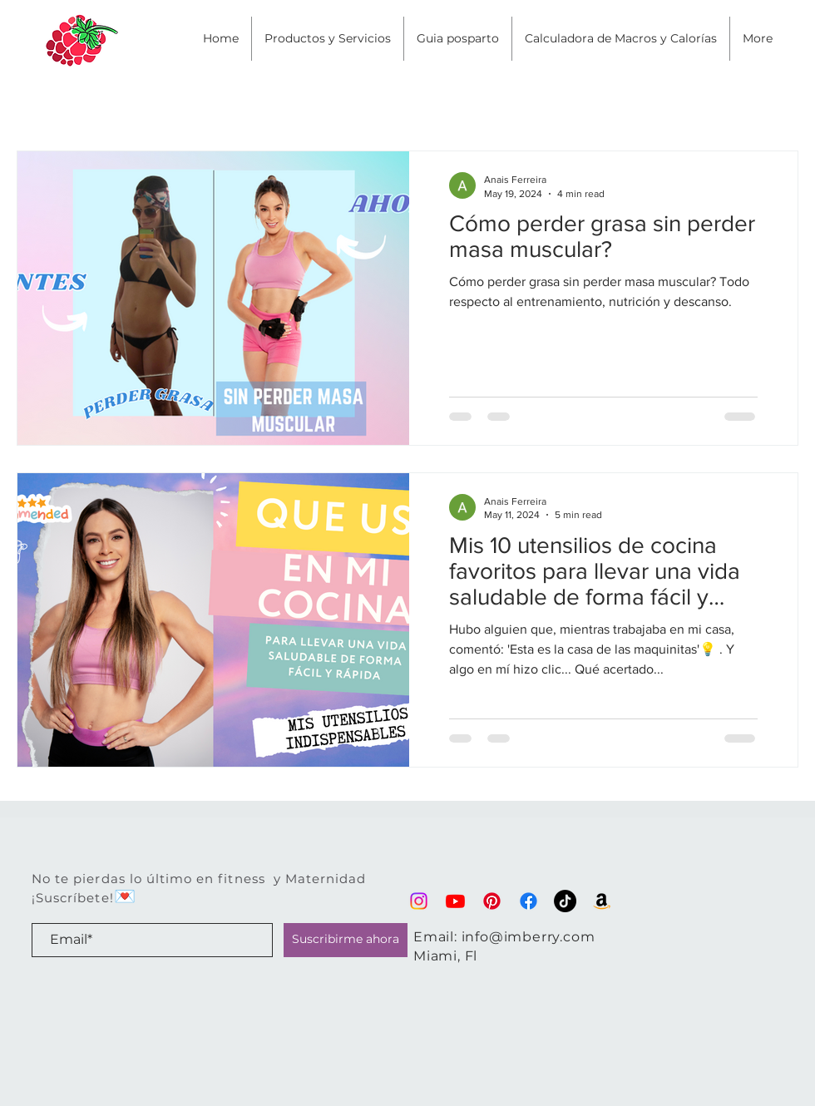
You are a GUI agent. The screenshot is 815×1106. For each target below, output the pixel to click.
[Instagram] (419, 901)
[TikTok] (565, 901)
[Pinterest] (492, 901)
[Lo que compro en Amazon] (601, 901)
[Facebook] (528, 901)
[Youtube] (455, 901)
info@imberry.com (528, 937)
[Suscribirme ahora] (346, 940)
